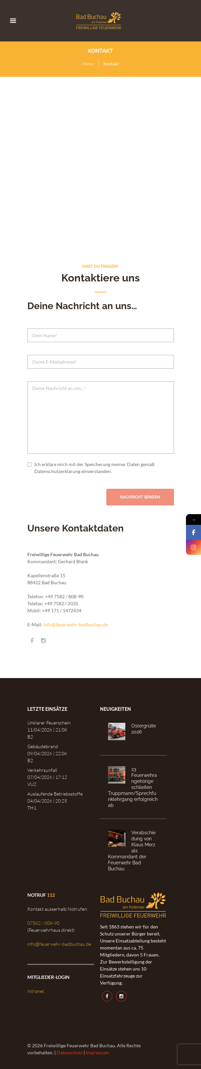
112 (51, 895)
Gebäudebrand (42, 746)
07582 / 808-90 (43, 923)
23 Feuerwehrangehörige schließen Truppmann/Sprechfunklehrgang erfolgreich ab (133, 787)
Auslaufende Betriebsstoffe (55, 794)
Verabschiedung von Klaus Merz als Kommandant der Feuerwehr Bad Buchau (132, 850)
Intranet (35, 991)
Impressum (97, 1052)
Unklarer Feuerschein (49, 722)
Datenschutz (70, 1052)
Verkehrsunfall (42, 770)
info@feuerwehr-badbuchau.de (75, 624)
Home (88, 63)
